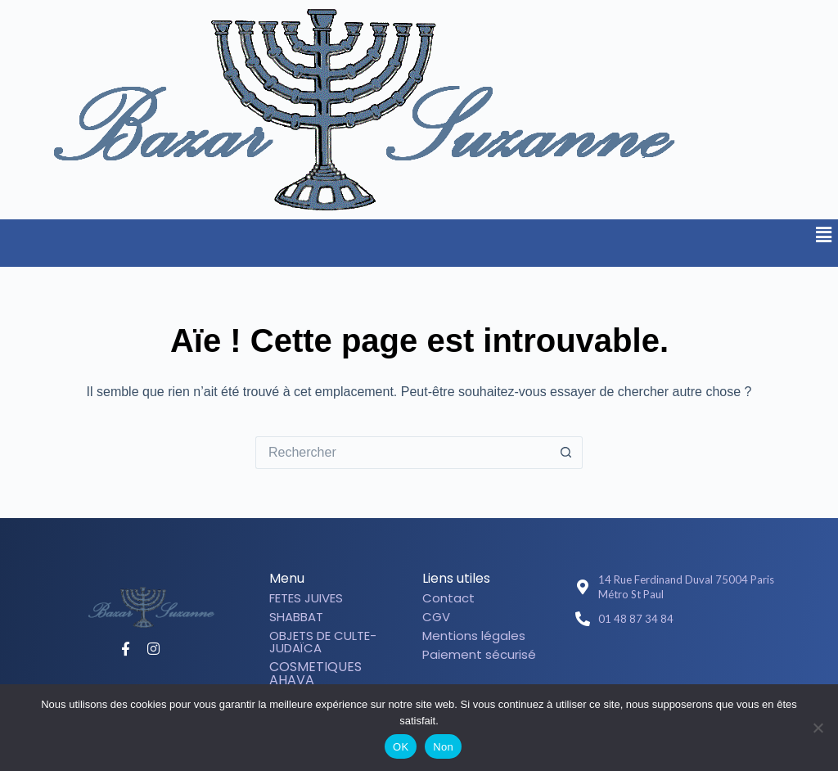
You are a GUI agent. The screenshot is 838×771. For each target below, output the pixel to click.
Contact (448, 597)
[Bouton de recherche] (566, 452)
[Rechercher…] (402, 452)
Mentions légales (473, 635)
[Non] (817, 727)
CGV (436, 616)
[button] (824, 234)
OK (400, 747)
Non (443, 747)
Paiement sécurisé (479, 654)
